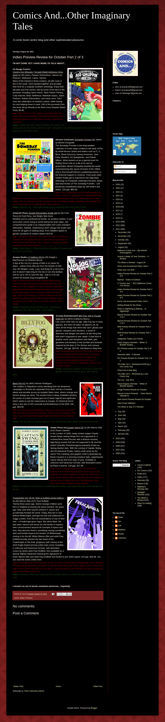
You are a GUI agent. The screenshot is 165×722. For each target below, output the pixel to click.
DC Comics (142, 470)
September (123, 243)
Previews (29, 598)
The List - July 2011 (125, 380)
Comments (120, 171)
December (122, 232)
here (99, 348)
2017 (118, 210)
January (121, 434)
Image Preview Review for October (132, 390)
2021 (118, 196)
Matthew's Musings (141, 488)
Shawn (121, 534)
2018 (118, 207)
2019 (118, 203)
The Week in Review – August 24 (131, 262)
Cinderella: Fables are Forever (130, 339)
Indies (22, 598)
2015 (118, 214)
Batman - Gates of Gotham (128, 280)
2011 (118, 229)
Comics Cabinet (144, 465)
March (121, 426)
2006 (118, 453)
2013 (118, 222)
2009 (118, 442)
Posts (118, 166)
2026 (118, 184)
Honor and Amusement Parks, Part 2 (132, 266)
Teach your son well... (126, 270)
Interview (141, 480)
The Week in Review (142, 499)
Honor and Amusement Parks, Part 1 (132, 301)
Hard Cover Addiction (126, 403)
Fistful (139, 474)
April (120, 423)
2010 (118, 438)
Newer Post (18, 686)
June (120, 415)
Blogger (94, 708)
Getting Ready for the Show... (129, 305)
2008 (118, 446)
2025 (118, 188)
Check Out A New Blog (127, 370)
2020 (118, 199)
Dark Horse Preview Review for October (134, 399)
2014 (118, 218)
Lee (119, 525)
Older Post (97, 686)
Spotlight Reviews (141, 493)
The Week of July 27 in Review (130, 407)
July (120, 412)
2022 (118, 192)
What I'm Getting (144, 503)
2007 (118, 450)
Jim (119, 521)
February (122, 430)
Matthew (121, 530)
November (122, 236)
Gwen (120, 517)
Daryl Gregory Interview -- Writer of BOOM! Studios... (132, 343)
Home (58, 686)
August (121, 247)
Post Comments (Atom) (34, 691)
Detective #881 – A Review (128, 354)
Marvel (140, 483)
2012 (118, 225)
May (120, 419)
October (121, 240)
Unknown (122, 538)
